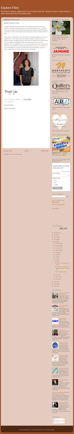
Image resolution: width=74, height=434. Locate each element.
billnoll (42, 429)
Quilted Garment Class (60, 271)
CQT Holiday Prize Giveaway (63, 306)
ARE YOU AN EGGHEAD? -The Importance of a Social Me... (62, 268)
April (56, 261)
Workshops (11, 101)
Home (26, 151)
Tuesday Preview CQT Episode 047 (63, 343)
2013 (55, 239)
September (58, 250)
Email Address (61, 173)
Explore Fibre (10, 8)
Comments (56, 422)
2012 (55, 241)
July (56, 254)
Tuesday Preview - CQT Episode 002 (63, 356)
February (57, 276)
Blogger (52, 429)
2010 (55, 284)
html (55, 180)
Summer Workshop (64, 368)
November (58, 245)
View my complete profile (58, 204)
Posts (55, 419)
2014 (55, 237)
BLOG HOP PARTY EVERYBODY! (64, 293)
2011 (55, 281)
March (57, 274)
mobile (56, 184)
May (56, 259)
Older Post (44, 151)
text (55, 182)
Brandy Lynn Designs (40, 45)
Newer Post (8, 151)
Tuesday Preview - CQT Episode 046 (63, 403)
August (57, 252)
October (57, 248)
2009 (55, 286)
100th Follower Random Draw (62, 319)
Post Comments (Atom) (17, 154)
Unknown (56, 202)
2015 (55, 235)
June (56, 256)
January (57, 279)
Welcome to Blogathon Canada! (64, 330)
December (58, 243)
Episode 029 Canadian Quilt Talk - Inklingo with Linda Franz (60, 393)
